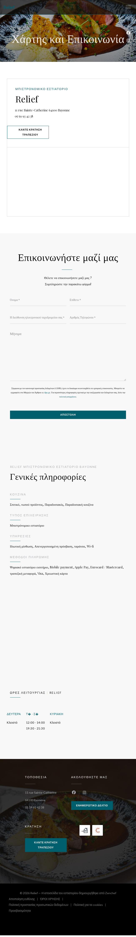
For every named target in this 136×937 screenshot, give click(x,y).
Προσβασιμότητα (20, 912)
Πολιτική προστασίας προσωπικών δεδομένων (41, 907)
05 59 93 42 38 (24, 117)
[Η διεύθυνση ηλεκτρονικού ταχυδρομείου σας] (38, 318)
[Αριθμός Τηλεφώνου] (98, 318)
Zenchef (110, 894)
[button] (128, 7)
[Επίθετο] (98, 300)
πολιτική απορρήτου (67, 397)
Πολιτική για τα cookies (91, 907)
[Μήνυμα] (68, 356)
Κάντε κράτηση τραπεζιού (31, 133)
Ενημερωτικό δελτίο (92, 806)
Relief (9, 7)
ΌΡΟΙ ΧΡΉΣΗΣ (52, 901)
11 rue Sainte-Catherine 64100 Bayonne (60, 109)
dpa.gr (47, 393)
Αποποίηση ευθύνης (24, 901)
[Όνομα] (38, 300)
